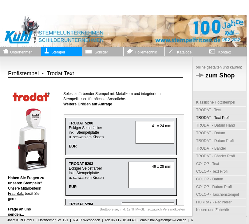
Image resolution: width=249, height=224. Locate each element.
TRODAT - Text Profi (213, 118)
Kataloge (180, 51)
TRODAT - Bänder (211, 148)
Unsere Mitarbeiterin (26, 183)
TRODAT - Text (208, 110)
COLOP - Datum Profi (214, 187)
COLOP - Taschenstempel (217, 194)
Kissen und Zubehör (212, 210)
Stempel (54, 51)
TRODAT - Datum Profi (215, 141)
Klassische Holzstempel (215, 102)
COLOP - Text (207, 164)
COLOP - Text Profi (211, 171)
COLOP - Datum (209, 179)
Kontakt (220, 51)
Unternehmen (18, 51)
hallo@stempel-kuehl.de (168, 220)
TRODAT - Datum (210, 133)
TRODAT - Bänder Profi (215, 156)
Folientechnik (142, 51)
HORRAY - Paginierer (214, 202)
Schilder (96, 51)
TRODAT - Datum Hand (215, 125)
